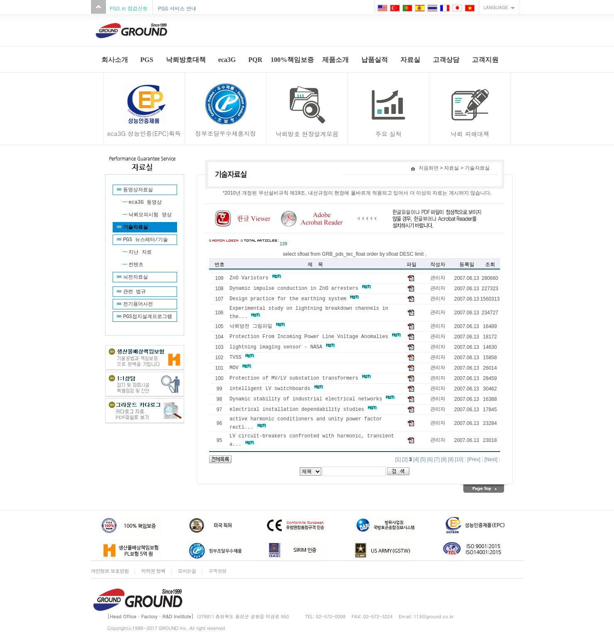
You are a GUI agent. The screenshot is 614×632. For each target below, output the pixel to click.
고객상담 (218, 571)
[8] (443, 459)
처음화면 (424, 168)
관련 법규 (134, 292)
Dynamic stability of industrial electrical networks (312, 399)
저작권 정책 (153, 570)
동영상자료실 (138, 190)
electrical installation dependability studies (303, 409)
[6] (429, 459)
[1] (398, 459)
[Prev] (473, 459)
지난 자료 (139, 252)
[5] (423, 459)
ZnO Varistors (255, 278)
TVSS (241, 357)
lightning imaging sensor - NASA (282, 347)
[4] (416, 459)
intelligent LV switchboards (276, 389)
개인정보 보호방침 (110, 570)
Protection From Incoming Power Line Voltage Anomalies (315, 337)
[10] (459, 459)
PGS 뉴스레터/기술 (145, 240)
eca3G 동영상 (144, 202)
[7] (436, 459)
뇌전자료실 (135, 277)
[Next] (490, 459)
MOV (240, 368)
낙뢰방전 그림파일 (257, 326)
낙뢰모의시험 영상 (149, 215)
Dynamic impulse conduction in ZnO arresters (300, 288)
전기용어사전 (138, 304)
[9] (451, 459)
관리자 (437, 278)
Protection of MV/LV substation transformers (300, 378)
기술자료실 (135, 227)
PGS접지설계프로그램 (147, 317)
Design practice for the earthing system (294, 299)
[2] (404, 459)
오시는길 (187, 570)
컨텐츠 (135, 265)
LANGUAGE (495, 7)
